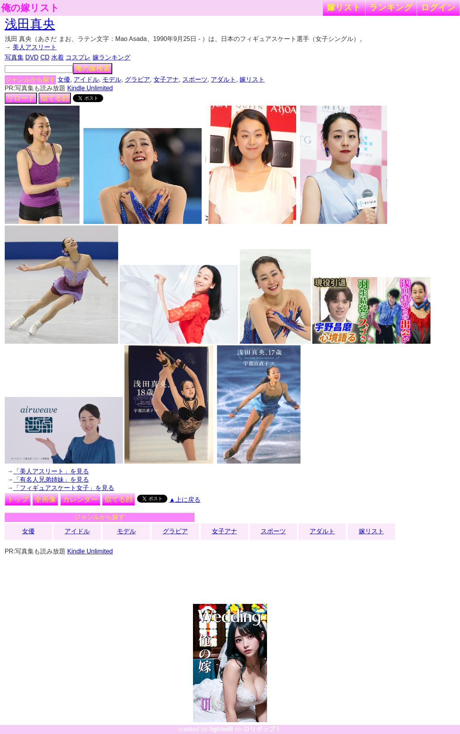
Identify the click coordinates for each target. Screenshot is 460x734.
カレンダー (80, 499)
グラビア (137, 79)
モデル (111, 79)
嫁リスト (344, 7)
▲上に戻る (184, 499)
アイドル (86, 79)
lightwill (221, 729)
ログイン (438, 7)
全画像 (45, 499)
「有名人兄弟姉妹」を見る (51, 479)
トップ (17, 499)
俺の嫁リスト (30, 8)
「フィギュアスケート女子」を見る (63, 487)
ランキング (391, 7)
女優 (64, 79)
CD (44, 57)
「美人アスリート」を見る (51, 471)
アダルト (223, 79)
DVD (32, 57)
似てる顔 (55, 98)
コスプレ (78, 57)
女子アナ (166, 79)
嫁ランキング (111, 57)
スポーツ (195, 79)
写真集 (14, 57)
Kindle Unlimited (90, 88)
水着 (57, 57)
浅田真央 (30, 24)
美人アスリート (35, 47)
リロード (21, 98)
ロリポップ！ (262, 729)
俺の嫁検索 (92, 69)
